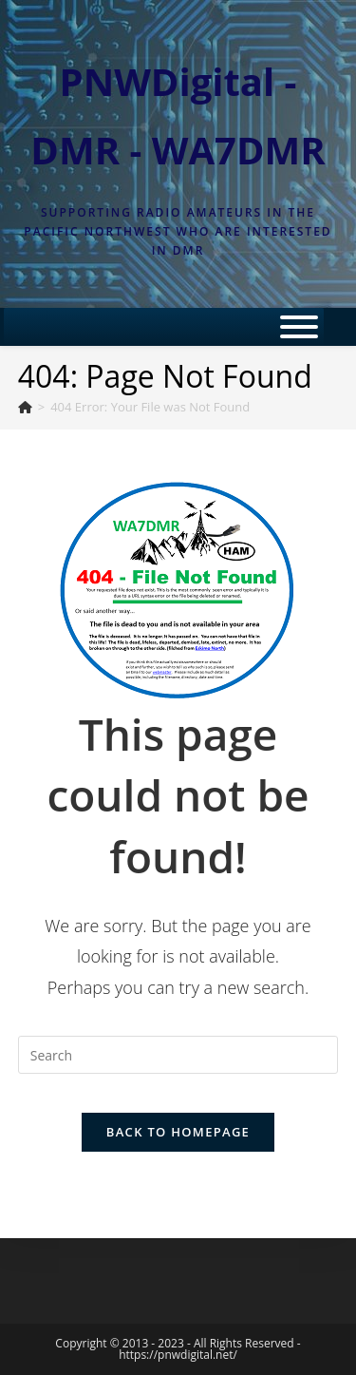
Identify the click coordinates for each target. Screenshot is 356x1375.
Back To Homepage (178, 1131)
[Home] (25, 406)
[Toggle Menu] (299, 326)
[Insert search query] (178, 1055)
